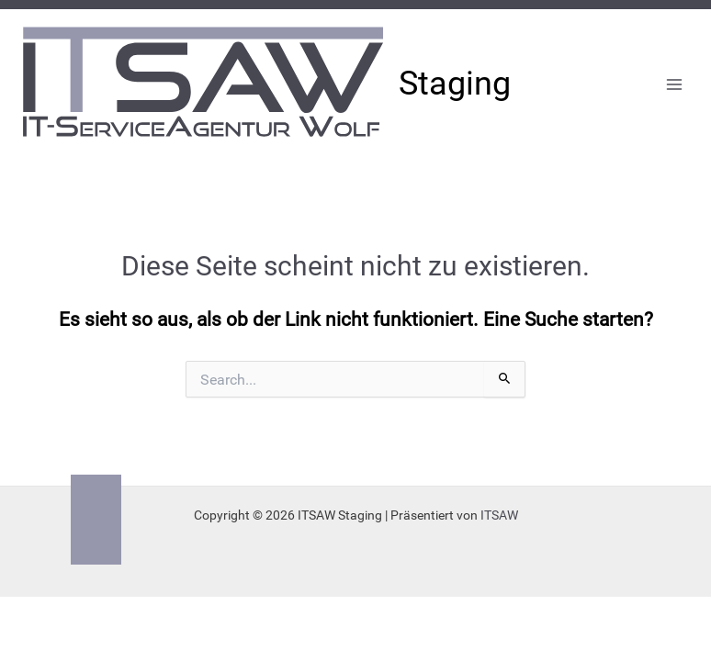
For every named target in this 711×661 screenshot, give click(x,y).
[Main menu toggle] (675, 85)
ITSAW (499, 515)
